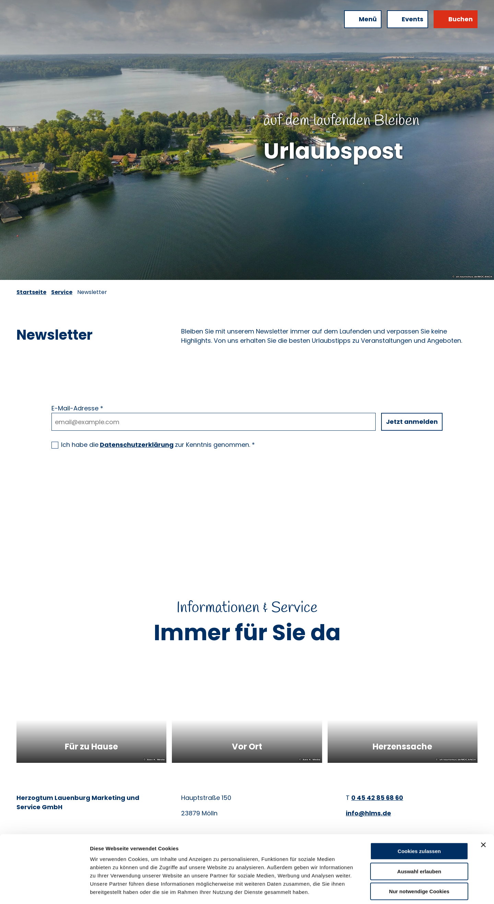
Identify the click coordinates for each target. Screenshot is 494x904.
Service (61, 292)
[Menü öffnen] (362, 19)
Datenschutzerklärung (137, 444)
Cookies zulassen (419, 820)
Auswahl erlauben (419, 840)
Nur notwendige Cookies (419, 860)
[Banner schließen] (483, 813)
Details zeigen (365, 890)
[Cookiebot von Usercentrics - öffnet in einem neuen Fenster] (44, 890)
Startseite (31, 292)
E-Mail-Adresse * (77, 408)
